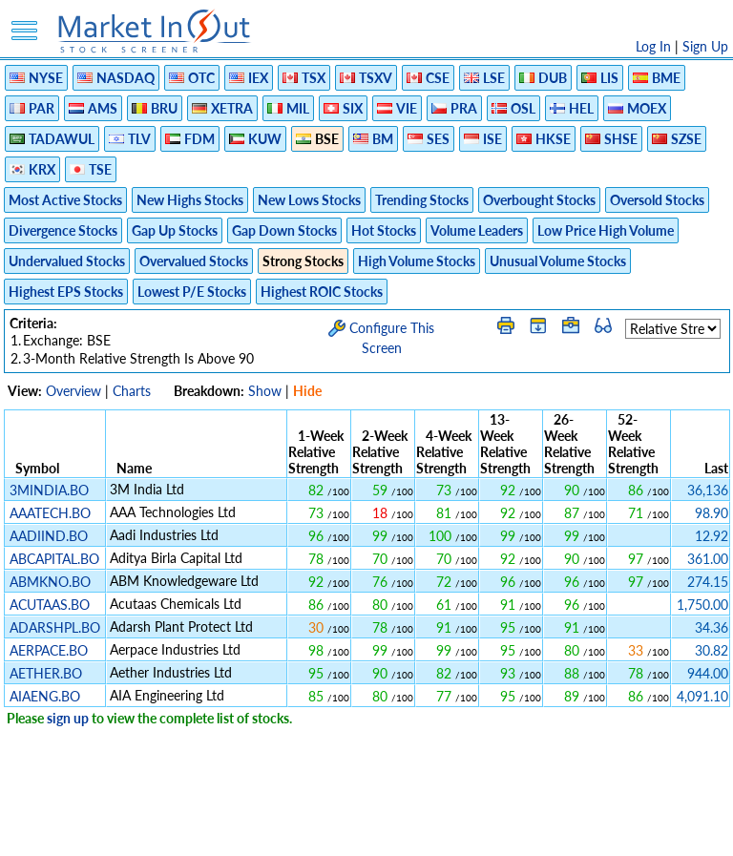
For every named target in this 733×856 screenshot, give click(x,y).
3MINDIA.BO (49, 490)
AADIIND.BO (49, 536)
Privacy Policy (231, 832)
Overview (73, 391)
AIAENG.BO (45, 696)
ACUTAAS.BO (50, 604)
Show (265, 391)
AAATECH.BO (50, 513)
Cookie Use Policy (447, 832)
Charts (132, 391)
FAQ (524, 832)
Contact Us (583, 832)
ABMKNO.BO (50, 582)
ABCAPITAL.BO (54, 559)
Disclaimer (147, 832)
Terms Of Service (333, 832)
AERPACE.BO (49, 650)
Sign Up (705, 46)
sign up (68, 718)
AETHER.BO (46, 673)
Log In (653, 46)
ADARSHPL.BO (55, 627)
